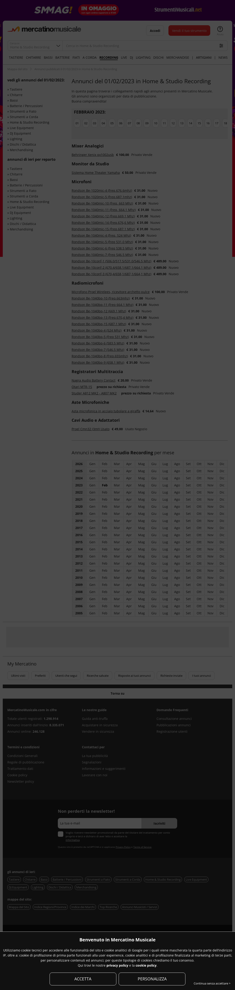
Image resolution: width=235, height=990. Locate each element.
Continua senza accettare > (212, 983)
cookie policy (146, 965)
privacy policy (117, 965)
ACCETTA (82, 979)
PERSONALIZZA (152, 979)
